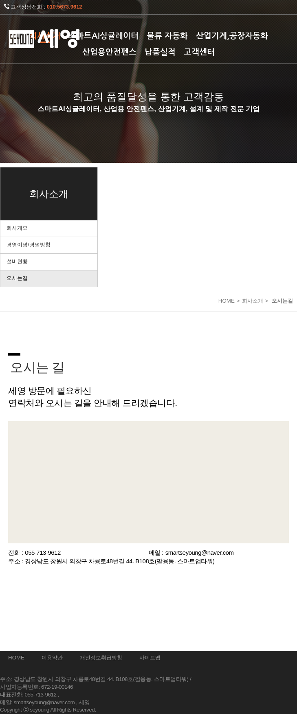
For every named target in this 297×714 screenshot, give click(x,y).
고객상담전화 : (43, 7)
